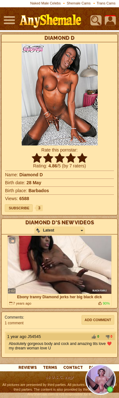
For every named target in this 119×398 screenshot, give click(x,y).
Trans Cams (106, 3)
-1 (106, 337)
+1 (93, 337)
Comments (14, 317)
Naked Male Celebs (45, 3)
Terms (50, 367)
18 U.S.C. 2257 (59, 377)
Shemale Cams (78, 3)
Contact (73, 367)
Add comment (98, 320)
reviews (27, 367)
